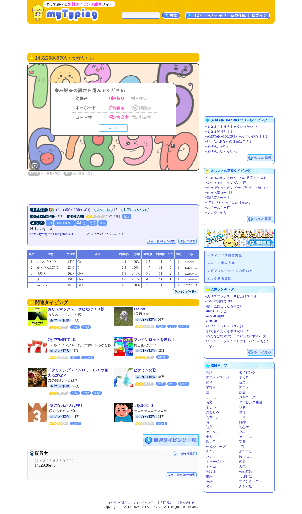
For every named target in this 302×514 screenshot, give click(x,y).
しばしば (245, 476)
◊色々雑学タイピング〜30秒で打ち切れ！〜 (237, 188)
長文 (209, 402)
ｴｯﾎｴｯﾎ (139, 309)
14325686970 (64, 223)
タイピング (247, 372)
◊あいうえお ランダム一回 (226, 183)
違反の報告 (187, 241)
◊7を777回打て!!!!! (218, 301)
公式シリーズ (216, 447)
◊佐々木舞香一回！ (219, 193)
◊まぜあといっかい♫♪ (221, 151)
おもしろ (212, 412)
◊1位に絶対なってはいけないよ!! (229, 202)
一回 (242, 417)
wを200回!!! (143, 406)
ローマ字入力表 (222, 262)
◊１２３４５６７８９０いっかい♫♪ (231, 126)
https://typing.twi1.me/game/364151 (54, 234)
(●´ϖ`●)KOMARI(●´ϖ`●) (72, 210)
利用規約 (166, 503)
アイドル (245, 437)
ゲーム (211, 397)
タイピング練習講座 (226, 255)
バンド (211, 457)
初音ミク (212, 417)
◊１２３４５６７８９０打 (224, 326)
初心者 (244, 427)
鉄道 (242, 392)
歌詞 (209, 372)
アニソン (212, 432)
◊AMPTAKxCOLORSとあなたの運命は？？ (236, 136)
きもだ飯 (245, 486)
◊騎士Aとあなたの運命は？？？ (228, 141)
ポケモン (245, 452)
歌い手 (211, 442)
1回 (241, 447)
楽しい (211, 407)
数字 (127, 216)
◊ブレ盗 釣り (216, 212)
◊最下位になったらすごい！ (226, 306)
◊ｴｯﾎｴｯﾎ (211, 321)
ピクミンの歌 (145, 370)
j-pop (242, 422)
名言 (209, 486)
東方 (209, 437)
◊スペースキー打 (217, 207)
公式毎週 (245, 471)
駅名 (242, 407)
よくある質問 (220, 278)
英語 (209, 481)
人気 (242, 466)
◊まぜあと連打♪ (216, 146)
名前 (242, 461)
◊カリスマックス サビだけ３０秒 (230, 296)
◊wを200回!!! (214, 316)
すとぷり (212, 466)
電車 (209, 422)
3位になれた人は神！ (66, 406)
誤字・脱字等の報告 (161, 241)
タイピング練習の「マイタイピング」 (132, 503)
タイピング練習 (250, 402)
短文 (209, 427)
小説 (242, 432)
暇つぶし (245, 457)
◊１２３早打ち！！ (219, 131)
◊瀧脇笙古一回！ (217, 198)
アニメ (244, 387)
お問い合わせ (185, 503)
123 (49, 223)
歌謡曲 (211, 471)
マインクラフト (250, 481)
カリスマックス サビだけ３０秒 (76, 309)
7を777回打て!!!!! (62, 340)
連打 (242, 412)
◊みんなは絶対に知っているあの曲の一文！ (237, 336)
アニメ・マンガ (217, 377)
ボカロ (244, 377)
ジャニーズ (247, 397)
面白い (211, 452)
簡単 (102, 223)
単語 (209, 476)
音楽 (242, 382)
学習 (242, 442)
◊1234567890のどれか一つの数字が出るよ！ (237, 178)
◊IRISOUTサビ (215, 311)
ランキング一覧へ (185, 291)
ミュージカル (216, 461)
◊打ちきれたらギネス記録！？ (227, 331)
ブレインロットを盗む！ (154, 340)
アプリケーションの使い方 (231, 270)
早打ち (81, 223)
